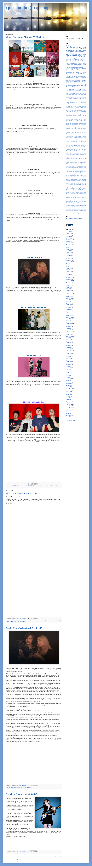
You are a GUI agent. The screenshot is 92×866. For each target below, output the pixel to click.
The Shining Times (73, 198)
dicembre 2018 (69, 369)
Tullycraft (79, 202)
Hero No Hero (78, 155)
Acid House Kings (81, 125)
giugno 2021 (68, 321)
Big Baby (81, 132)
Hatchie (71, 64)
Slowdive (80, 179)
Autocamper (71, 131)
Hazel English (39, 485)
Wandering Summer (71, 205)
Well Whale (77, 205)
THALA (82, 114)
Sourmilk (84, 112)
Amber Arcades (83, 127)
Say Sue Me (80, 60)
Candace (71, 137)
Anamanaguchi (68, 128)
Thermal (80, 201)
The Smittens (78, 198)
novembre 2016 (69, 404)
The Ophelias (75, 119)
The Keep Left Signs (72, 196)
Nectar (80, 168)
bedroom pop (68, 56)
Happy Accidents (73, 82)
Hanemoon (68, 155)
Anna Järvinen (77, 128)
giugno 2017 (68, 393)
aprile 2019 (68, 363)
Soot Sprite (80, 112)
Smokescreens (73, 180)
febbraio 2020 (69, 347)
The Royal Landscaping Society (78, 197)
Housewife (49, 620)
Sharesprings (83, 111)
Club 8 (29, 485)
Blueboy (84, 93)
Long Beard (73, 163)
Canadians (68, 137)
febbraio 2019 (69, 366)
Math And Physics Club (81, 164)
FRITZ (67, 98)
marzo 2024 (68, 271)
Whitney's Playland (69, 206)
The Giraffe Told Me (80, 193)
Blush (67, 94)
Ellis (74, 68)
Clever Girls (78, 138)
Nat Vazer (77, 168)
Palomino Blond (83, 171)
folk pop (80, 51)
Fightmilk (68, 64)
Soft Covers (73, 181)
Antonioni (73, 129)
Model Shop (84, 106)
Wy (73, 206)
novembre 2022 (69, 295)
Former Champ (69, 149)
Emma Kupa (68, 81)
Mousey (84, 167)
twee (31, 787)
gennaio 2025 (69, 255)
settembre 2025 (69, 242)
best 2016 (80, 123)
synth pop (78, 213)
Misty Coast (79, 106)
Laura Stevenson (79, 103)
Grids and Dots (74, 101)
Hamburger (79, 101)
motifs (85, 211)
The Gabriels (74, 193)
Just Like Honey (69, 103)
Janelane (67, 159)
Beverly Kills (15, 620)
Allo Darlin (78, 127)
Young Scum (76, 123)
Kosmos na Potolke (69, 162)
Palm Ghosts (77, 171)
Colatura (81, 138)
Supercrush (84, 187)
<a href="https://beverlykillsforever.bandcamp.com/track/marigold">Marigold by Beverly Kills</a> (34, 587)
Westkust (80, 205)
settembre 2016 (69, 407)
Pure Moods (84, 174)
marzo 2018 (68, 382)
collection (73, 124)
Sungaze (68, 73)
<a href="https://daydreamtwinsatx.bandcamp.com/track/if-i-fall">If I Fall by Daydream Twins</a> (34, 520)
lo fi (70, 52)
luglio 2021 (68, 320)
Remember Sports (72, 110)
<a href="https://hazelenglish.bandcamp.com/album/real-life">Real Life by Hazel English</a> (34, 227)
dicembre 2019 (69, 350)
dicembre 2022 (69, 293)
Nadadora (73, 168)
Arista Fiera (82, 129)
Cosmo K (84, 140)
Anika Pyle (73, 128)
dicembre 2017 (69, 386)
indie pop (20, 787)
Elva (85, 144)
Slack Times (70, 179)
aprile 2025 (68, 250)
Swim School (72, 73)
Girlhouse (79, 69)
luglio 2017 (68, 391)
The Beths (74, 56)
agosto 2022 (68, 299)
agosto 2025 (68, 244)
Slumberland (68, 180)
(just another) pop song (28, 7)
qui (33, 694)
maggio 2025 (69, 249)
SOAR (8, 621)
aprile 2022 (68, 306)
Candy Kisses (76, 137)
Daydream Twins (26, 620)
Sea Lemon (68, 65)
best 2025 (84, 209)
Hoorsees (71, 157)
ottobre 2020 (68, 334)
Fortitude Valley (75, 149)
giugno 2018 (68, 377)
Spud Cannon (71, 183)
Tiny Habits (84, 201)
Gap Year (81, 81)
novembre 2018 (69, 370)
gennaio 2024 (69, 274)
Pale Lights (81, 107)
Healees (43, 485)
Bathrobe (81, 131)
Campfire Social (18, 485)
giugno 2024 (68, 266)
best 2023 (77, 209)
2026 (67, 54)
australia (68, 51)
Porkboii (80, 174)
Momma (74, 84)
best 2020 (84, 123)
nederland (76, 124)
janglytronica (81, 67)
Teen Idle (70, 115)
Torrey (67, 202)
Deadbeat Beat (74, 142)
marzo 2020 (68, 345)
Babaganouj (73, 93)
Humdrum (84, 102)
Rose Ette (73, 176)
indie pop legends (74, 67)
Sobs (83, 180)
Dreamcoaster (74, 97)
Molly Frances (76, 167)
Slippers (73, 179)
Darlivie (76, 141)
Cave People (74, 138)
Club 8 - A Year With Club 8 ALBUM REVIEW (24, 628)
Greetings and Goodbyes (70, 154)
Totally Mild (70, 202)
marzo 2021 (68, 326)
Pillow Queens (69, 86)
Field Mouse (77, 146)
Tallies (67, 189)
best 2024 (13, 485)
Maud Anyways (68, 166)
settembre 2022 (69, 298)
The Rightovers (78, 120)
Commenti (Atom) (14, 859)
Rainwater (81, 175)
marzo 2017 (68, 397)
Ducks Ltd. (84, 80)
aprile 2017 (68, 396)
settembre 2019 (69, 355)
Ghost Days (24, 853)
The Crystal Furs (71, 116)
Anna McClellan (83, 128)
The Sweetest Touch (80, 200)
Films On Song (81, 98)
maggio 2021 (69, 323)
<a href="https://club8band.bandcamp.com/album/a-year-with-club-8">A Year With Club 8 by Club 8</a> (34, 298)
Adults (69, 127)
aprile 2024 (68, 269)
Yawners (75, 206)
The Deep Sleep (71, 192)
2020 (67, 50)
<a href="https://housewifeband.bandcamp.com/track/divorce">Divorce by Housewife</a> (34, 576)
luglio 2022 (68, 301)
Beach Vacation (72, 78)
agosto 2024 (68, 263)
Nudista (84, 170)
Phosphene (68, 174)
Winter (80, 90)
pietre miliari (81, 124)
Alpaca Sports (75, 77)
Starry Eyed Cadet (80, 183)
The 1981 (74, 189)
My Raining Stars (69, 85)
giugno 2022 (68, 303)
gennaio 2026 (69, 236)
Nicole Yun (68, 170)
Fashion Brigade (72, 146)
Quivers (67, 110)
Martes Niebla (72, 164)
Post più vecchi (58, 856)
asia (81, 54)
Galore (70, 151)
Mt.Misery (84, 84)
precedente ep (16, 808)
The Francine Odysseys (78, 116)
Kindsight (55, 485)
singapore (74, 213)
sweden (28, 787)
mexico (82, 211)
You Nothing (71, 123)
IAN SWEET (84, 157)
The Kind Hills (75, 118)
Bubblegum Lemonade (73, 136)
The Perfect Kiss (69, 197)
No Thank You (77, 107)
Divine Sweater (79, 142)
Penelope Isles (81, 172)
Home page (34, 856)
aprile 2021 (68, 325)
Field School (81, 146)
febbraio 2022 (69, 309)
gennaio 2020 (69, 348)
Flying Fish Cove (79, 68)
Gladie (85, 153)
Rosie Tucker (79, 176)
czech (67, 210)
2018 (85, 55)
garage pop (80, 55)
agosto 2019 (68, 356)
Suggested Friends (74, 187)
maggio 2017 (69, 394)
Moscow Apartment (69, 107)
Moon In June (79, 84)
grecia (69, 211)
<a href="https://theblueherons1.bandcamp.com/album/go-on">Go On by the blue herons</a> (34, 392)
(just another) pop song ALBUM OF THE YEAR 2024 (27, 37)
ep (29, 620)
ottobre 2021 (68, 315)
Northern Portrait (80, 170)
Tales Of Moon (83, 188)
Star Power (75, 183)
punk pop (84, 51)
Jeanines (73, 59)
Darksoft (82, 95)
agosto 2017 (68, 389)
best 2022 (73, 209)
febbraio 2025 (69, 253)
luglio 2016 (68, 410)
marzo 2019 (68, 364)
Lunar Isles (70, 71)
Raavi (75, 175)
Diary (71, 97)
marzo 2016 (68, 416)
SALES (84, 176)
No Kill (76, 170)
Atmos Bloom (80, 77)
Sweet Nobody (78, 114)
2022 (81, 48)
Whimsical (84, 205)
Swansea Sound (72, 114)
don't (75, 210)
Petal (85, 172)
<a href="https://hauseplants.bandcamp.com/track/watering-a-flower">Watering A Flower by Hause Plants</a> (34, 543)
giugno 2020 (68, 340)
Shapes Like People (77, 111)
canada (84, 54)
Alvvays (69, 93)
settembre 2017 (69, 388)
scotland (82, 58)
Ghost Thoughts (69, 153)
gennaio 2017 (69, 401)
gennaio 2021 (69, 329)
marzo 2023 (68, 290)
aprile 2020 (68, 344)
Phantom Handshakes (81, 85)
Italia (67, 71)
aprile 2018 (68, 380)
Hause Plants (38, 620)
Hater (75, 64)
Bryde (70, 94)
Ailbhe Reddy (73, 127)
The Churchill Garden (76, 76)
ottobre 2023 (68, 279)
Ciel (80, 80)
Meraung (73, 166)
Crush (71, 141)
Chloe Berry (81, 63)
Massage (78, 64)
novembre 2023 (69, 277)
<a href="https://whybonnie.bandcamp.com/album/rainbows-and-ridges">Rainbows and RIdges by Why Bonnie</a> (34, 565)
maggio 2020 (69, 342)
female (20, 853)
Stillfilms (67, 114)
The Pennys (84, 196)
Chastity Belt (77, 80)
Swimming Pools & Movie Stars (71, 188)
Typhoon (84, 202)
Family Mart (78, 145)
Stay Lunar (71, 184)
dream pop (15, 853)
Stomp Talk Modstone (77, 184)
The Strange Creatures (70, 200)
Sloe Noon (77, 179)
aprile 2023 (68, 288)
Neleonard (75, 85)
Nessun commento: (22, 483)
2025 (70, 50)
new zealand (78, 56)
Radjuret (78, 175)
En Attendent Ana (83, 97)
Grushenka (77, 154)
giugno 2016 (68, 412)
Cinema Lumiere (25, 485)
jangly (74, 47)
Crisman (67, 141)
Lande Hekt (77, 162)
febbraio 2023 (69, 291)
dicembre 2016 (69, 402)
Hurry (85, 69)
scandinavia (78, 52)
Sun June (81, 65)
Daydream (84, 141)
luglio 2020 (68, 339)
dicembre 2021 (69, 312)
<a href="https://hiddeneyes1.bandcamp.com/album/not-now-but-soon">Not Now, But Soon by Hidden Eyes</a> (34, 95)
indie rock (24, 787)
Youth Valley (84, 206)
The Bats (74, 115)
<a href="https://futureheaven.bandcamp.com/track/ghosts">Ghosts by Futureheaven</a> (34, 554)
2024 (12, 620)
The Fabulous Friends (78, 192)
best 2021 (68, 124)
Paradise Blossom (69, 172)
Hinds (52, 485)
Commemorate (74, 140)
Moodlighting (81, 167)
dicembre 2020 (69, 331)
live (75, 211)
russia (84, 124)
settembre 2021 (69, 317)
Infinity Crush (75, 158)
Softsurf (77, 112)
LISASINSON (81, 59)
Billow (85, 132)
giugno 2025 (68, 247)
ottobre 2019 (68, 353)
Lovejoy (77, 163)
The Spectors (83, 198)
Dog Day (84, 142)
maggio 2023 (69, 287)
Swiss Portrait (78, 73)
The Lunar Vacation (81, 118)
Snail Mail (80, 180)
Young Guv (79, 206)
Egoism (69, 59)
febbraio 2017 (69, 399)
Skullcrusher (68, 112)
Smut (77, 180)
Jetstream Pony (55, 620)
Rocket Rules (83, 86)
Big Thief (81, 93)
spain (67, 52)
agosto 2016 (68, 409)
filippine (77, 210)
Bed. (70, 132)
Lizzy (70, 163)
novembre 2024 (69, 258)
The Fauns (84, 192)
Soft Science (73, 112)
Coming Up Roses (72, 95)
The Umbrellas (79, 89)
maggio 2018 (69, 378)
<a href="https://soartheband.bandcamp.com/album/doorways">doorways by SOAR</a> (34, 532)
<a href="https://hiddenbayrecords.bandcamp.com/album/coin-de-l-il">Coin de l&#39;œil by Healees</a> (34, 203)
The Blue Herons (12, 487)
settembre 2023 (69, 280)
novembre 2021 (69, 314)
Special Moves (81, 181)
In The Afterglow (69, 158)
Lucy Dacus (81, 163)
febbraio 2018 (69, 383)
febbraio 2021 (69, 328)
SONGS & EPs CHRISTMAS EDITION (22, 494)
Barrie (79, 131)
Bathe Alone (70, 68)
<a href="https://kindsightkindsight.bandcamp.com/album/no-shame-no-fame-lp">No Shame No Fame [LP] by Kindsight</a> (20, 462)
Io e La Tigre (79, 158)
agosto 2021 (68, 318)
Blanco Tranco (68, 133)
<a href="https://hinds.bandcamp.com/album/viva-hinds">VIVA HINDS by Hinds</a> (34, 161)
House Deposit (76, 157)
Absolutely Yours (74, 125)
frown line (81, 210)
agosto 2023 (68, 282)
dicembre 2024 (69, 257)
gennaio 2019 (69, 367)
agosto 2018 (68, 375)
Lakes (74, 162)
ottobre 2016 (68, 405)
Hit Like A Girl (83, 155)
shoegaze (84, 50)
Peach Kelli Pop (75, 172)
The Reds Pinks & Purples (14, 621)
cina (70, 124)
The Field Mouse (69, 193)
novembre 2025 (69, 239)
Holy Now (68, 84)
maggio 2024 (69, 268)
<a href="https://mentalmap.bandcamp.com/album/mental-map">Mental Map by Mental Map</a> (34, 182)
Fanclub (82, 145)
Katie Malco (74, 103)
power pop (72, 51)
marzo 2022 (68, 307)
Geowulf (80, 151)
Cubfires (73, 141)
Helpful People (72, 102)
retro (67, 77)
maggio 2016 (69, 413)
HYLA (81, 154)
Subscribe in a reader (71, 420)
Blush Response (79, 133)
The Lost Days (78, 196)
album (14, 787)
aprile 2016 (68, 415)
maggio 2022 (69, 304)
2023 (77, 50)
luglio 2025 (68, 246)
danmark (82, 76)
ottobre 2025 (68, 241)
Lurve (71, 84)
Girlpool (81, 153)
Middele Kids (81, 166)
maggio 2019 (69, 361)
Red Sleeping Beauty (76, 86)
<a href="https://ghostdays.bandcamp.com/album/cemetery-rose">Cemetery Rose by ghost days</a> (34, 843)
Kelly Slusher (83, 159)
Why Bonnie (22, 621)
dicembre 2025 (69, 238)
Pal (73, 171)
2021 (84, 47)
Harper (71, 155)
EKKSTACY (71, 144)
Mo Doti (67, 167)
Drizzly (67, 144)
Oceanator (71, 171)
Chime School (80, 94)
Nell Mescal (84, 168)
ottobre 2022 (68, 296)
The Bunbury (78, 115)
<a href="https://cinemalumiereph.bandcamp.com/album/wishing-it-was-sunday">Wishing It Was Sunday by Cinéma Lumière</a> (34, 117)
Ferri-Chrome (33, 485)
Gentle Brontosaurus (74, 151)
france (67, 55)
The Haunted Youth (72, 89)
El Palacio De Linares (80, 144)
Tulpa (82, 202)
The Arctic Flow (79, 189)
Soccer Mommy (83, 72)
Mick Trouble (77, 166)
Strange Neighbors (73, 185)
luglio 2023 (68, 284)
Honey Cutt (77, 102)
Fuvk (70, 101)
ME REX (75, 71)
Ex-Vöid (72, 81)
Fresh (71, 69)
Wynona (67, 123)
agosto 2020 (68, 337)
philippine (67, 213)
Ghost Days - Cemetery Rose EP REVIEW (22, 794)
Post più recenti (10, 856)
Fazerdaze (70, 98)
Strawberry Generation (82, 185)
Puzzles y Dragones (70, 175)
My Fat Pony (68, 168)
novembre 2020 (69, 333)
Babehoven (75, 131)
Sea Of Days (71, 111)
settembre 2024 (69, 261)
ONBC (67, 171)
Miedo (85, 166)
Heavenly (67, 102)
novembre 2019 (69, 352)
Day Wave (20, 620)
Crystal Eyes (78, 95)
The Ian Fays (70, 118)
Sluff (83, 179)
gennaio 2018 (69, 385)
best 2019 (69, 209)
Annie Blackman (69, 129)
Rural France (78, 110)
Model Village (71, 167)
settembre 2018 (69, 374)
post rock (71, 213)
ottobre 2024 (68, 260)
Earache (74, 144)
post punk (83, 52)
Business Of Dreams (82, 136)
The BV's (17, 487)
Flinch (71, 99)
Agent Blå (70, 77)
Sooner (77, 181)
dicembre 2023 (69, 276)
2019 (84, 48)
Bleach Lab (83, 56)
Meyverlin (75, 106)
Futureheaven (33, 620)
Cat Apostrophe (68, 138)
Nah (73, 107)
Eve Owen (68, 145)
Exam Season (73, 145)
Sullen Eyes (80, 187)
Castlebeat (68, 58)
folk (79, 210)
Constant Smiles (79, 140)
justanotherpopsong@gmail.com (74, 218)
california (84, 90)
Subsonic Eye (75, 65)
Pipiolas (71, 174)
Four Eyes (81, 149)
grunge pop (73, 211)
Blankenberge (74, 133)
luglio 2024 (68, 265)
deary (73, 210)
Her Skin (74, 155)
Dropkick (78, 97)
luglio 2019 (68, 358)
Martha (76, 164)
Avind (77, 63)
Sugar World (68, 187)
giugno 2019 (68, 359)
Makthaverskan (80, 71)
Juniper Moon (77, 159)
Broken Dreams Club (79, 78)
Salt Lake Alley (76, 72)
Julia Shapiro (72, 159)
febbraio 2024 (69, 272)
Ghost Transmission (76, 153)
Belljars (78, 132)
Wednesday (71, 90)
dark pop (70, 210)
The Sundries (83, 120)
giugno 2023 (68, 285)
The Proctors (73, 120)
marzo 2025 (68, 252)
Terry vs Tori (71, 189)
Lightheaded (82, 162)
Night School (72, 170)
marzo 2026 (68, 233)
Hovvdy (80, 157)
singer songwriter (70, 48)
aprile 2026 (68, 231)
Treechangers (75, 202)
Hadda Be (84, 154)
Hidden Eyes (48, 485)
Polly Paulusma (75, 174)
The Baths (84, 189)
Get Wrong (84, 151)
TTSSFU (78, 188)
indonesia (78, 58)
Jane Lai (84, 158)
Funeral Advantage (79, 150)
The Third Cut (76, 201)
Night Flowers (83, 64)
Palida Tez (70, 72)
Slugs (85, 179)
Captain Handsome (82, 137)
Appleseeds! (78, 129)
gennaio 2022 (69, 310)
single (59, 620)
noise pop (73, 52)
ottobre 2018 (68, 372)
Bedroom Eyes (73, 132)
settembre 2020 (69, 336)
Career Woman (71, 80)
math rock (78, 211)
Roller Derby (75, 60)
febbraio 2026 (69, 235)
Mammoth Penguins (69, 106)
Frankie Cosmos (75, 99)
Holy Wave (68, 157)
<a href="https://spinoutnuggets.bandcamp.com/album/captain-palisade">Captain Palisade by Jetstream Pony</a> (34, 599)
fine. (85, 76)
